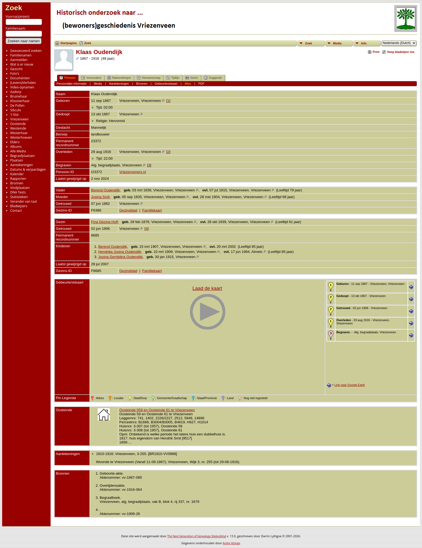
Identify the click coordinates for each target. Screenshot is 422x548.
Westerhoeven (21, 137)
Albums (16, 146)
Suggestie (213, 78)
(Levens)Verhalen (23, 82)
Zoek (13, 8)
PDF (201, 83)
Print (376, 51)
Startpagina (68, 43)
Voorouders (91, 78)
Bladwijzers (18, 206)
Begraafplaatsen (22, 155)
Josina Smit (100, 197)
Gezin (191, 78)
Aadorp (15, 91)
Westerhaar (19, 133)
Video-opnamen (22, 87)
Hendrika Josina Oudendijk (119, 252)
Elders (14, 142)
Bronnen (16, 183)
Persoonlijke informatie (71, 83)
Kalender (17, 174)
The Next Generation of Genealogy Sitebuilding (196, 536)
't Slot (14, 114)
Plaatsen (16, 160)
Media (337, 43)
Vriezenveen (19, 119)
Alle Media (18, 151)
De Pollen (17, 105)
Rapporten (18, 178)
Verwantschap (148, 78)
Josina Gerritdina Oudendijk (120, 257)
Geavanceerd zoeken (26, 50)
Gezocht (16, 69)
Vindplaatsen (20, 187)
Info (364, 43)
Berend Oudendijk (105, 190)
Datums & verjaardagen (28, 169)
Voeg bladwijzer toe (400, 51)
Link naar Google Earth (349, 384)
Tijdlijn (173, 78)
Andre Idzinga (231, 543)
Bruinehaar (18, 96)
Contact (16, 210)
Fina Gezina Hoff (104, 222)
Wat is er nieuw (21, 64)
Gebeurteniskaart (166, 83)
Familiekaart (152, 210)
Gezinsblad (128, 210)
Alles (188, 83)
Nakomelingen (119, 78)
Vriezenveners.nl (132, 172)
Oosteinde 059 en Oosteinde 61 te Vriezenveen (157, 410)
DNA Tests (18, 192)
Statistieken (19, 197)
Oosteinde (18, 123)
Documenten (20, 78)
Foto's (14, 73)
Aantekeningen (21, 165)
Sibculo (15, 110)
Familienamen (20, 55)
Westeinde (18, 128)
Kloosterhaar (20, 101)
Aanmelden (18, 60)
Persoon (67, 78)
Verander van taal (23, 201)
